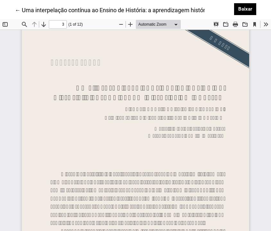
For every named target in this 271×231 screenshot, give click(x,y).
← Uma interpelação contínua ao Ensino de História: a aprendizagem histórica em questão (129, 9)
